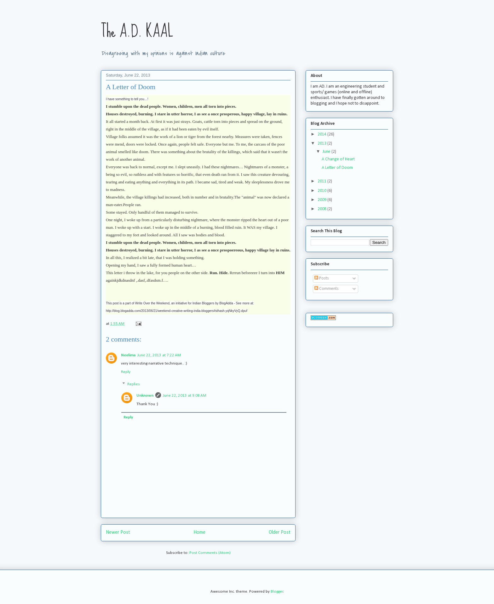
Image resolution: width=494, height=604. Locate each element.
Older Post (279, 532)
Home (199, 532)
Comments (326, 288)
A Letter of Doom (337, 167)
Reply (125, 372)
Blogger (277, 592)
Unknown (144, 396)
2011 (322, 181)
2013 (322, 143)
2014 (322, 134)
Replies (133, 384)
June (327, 151)
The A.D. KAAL (137, 31)
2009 (322, 200)
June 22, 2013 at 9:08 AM (184, 396)
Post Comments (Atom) (210, 553)
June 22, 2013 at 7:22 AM (159, 355)
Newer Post (118, 532)
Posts (321, 278)
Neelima (128, 355)
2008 (322, 209)
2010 (322, 190)
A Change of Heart (338, 159)
